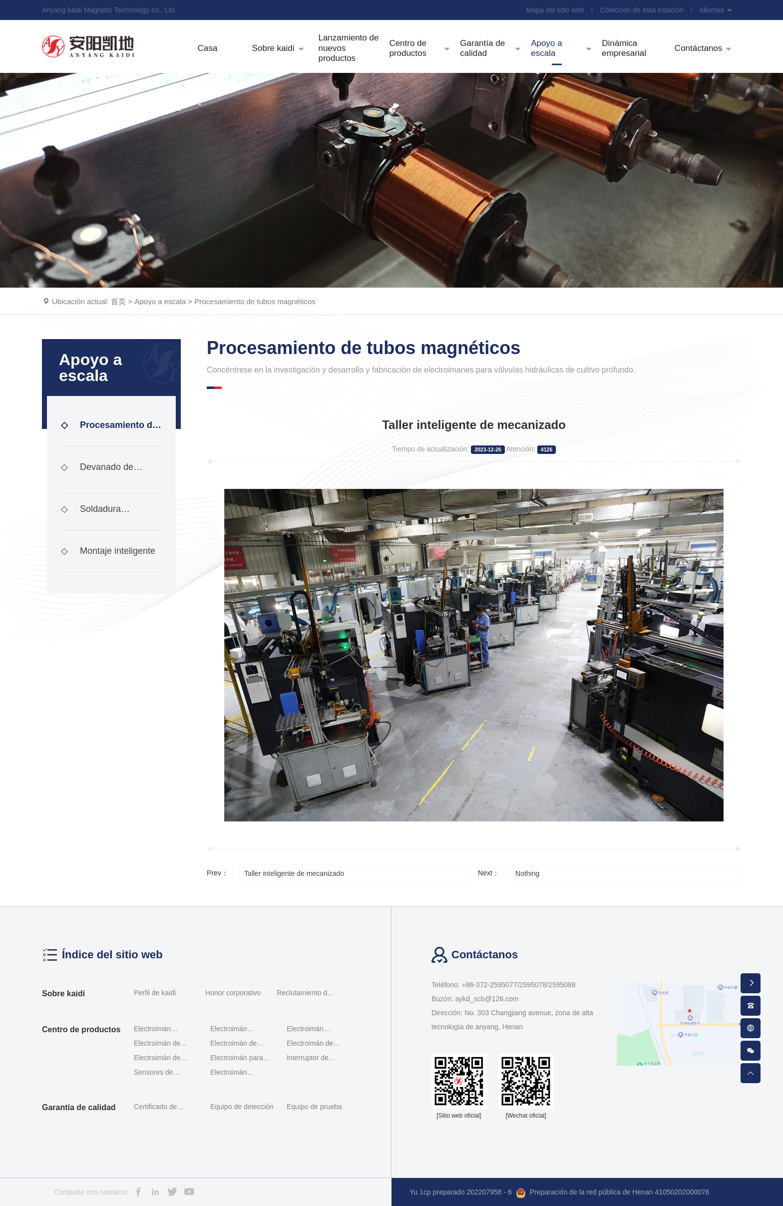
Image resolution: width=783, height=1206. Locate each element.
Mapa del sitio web (555, 10)
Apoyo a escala (160, 301)
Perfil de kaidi (155, 993)
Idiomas (716, 10)
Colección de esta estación (642, 10)
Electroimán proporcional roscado (153, 1029)
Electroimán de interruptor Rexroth (239, 1044)
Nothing (527, 873)
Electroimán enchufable (228, 1073)
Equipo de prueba (314, 1107)
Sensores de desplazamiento (158, 1073)
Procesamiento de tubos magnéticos (255, 301)
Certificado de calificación (155, 1108)
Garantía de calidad (79, 1107)
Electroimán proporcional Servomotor (306, 1029)
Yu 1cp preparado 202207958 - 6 (460, 1192)
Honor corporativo (233, 993)
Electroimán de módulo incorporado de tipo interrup (165, 1058)
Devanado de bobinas (97, 475)
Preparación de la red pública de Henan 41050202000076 (613, 1193)
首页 (118, 301)
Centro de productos (81, 1029)
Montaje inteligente (108, 551)
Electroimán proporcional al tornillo (233, 1029)
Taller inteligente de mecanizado (294, 873)
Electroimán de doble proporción (160, 1044)
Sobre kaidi (63, 993)
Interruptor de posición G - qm (311, 1058)
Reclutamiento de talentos (304, 994)
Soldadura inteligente (91, 517)
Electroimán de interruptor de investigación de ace (318, 1044)
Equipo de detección (242, 1107)
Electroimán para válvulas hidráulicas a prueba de (240, 1058)
